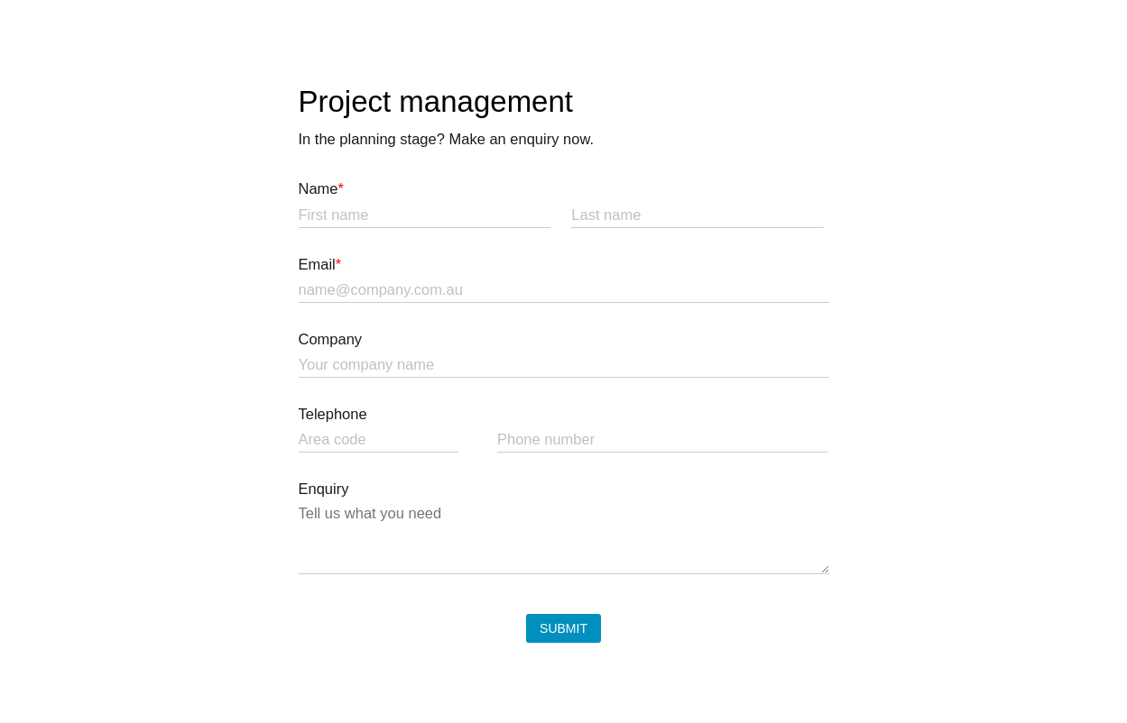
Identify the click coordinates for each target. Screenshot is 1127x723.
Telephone (333, 414)
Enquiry (324, 488)
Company (331, 339)
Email (320, 264)
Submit (563, 628)
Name (321, 188)
